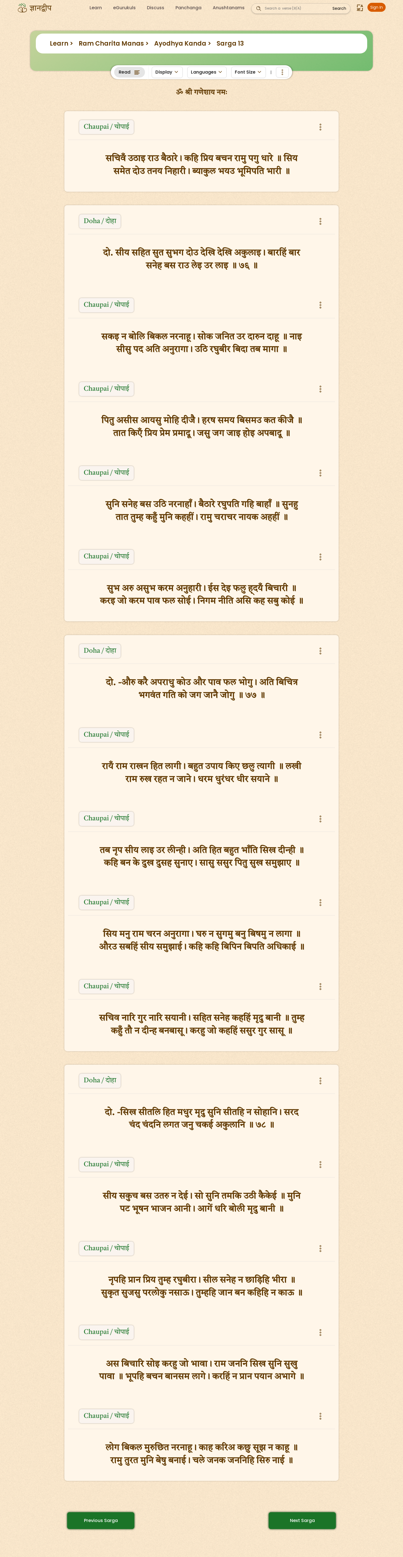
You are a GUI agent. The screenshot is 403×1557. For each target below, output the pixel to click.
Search (339, 8)
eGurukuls (124, 8)
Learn (96, 8)
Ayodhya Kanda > (182, 43)
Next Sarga (302, 1520)
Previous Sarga (101, 1520)
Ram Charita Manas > (114, 43)
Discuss (155, 8)
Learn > (61, 43)
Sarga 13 (230, 43)
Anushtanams (229, 8)
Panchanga (188, 8)
